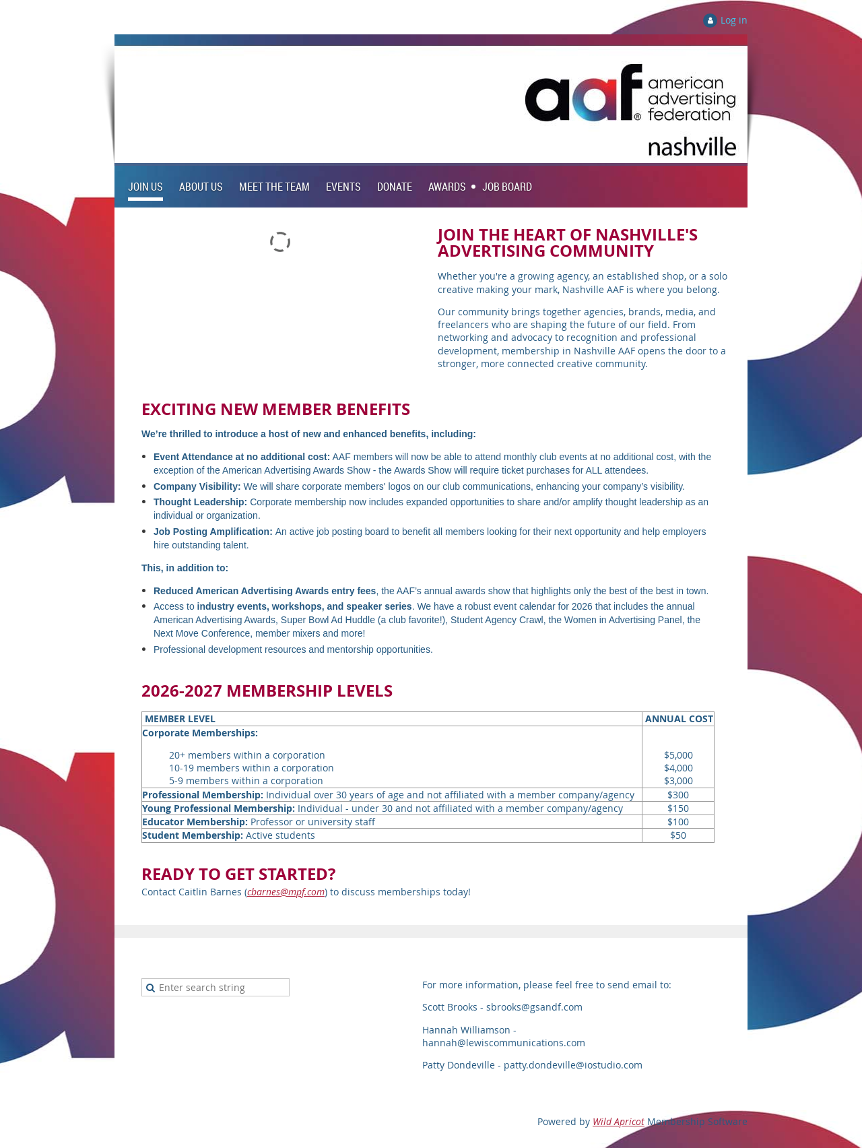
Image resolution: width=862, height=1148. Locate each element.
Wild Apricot (618, 1121)
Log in (734, 19)
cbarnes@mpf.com (286, 891)
